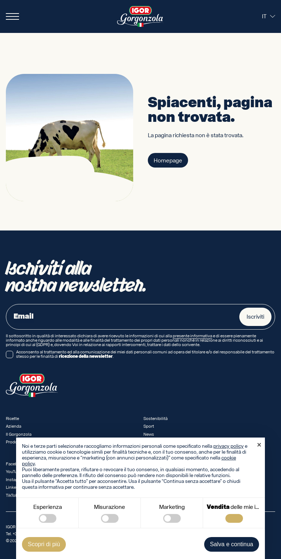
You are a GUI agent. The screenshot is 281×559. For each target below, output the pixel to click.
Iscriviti (255, 317)
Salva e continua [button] (231, 544)
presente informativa (192, 336)
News (148, 434)
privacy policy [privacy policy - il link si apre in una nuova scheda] (228, 446)
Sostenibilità (155, 418)
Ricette (12, 418)
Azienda (13, 426)
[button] (259, 445)
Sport (148, 426)
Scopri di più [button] (44, 544)
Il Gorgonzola (18, 434)
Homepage (168, 160)
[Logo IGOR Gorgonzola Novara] (140, 16)
